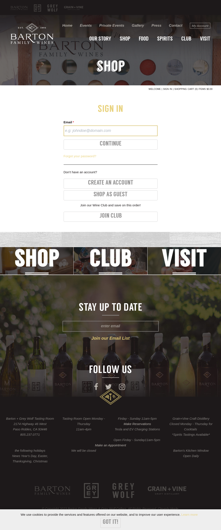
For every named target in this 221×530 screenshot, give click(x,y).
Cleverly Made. (168, 508)
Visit (205, 39)
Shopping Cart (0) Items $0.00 (193, 89)
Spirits (165, 39)
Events (86, 25)
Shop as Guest (110, 194)
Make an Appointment (110, 445)
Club (186, 39)
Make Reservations (137, 424)
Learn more (189, 514)
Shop (125, 39)
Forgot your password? (80, 156)
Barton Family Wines (19, 8)
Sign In (167, 89)
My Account (200, 26)
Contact (175, 25)
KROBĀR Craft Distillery (73, 8)
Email (69, 122)
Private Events (111, 25)
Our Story (100, 39)
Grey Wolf (52, 8)
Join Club (111, 216)
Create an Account (110, 183)
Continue (110, 144)
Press (156, 25)
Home (67, 25)
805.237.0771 (30, 434)
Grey (37, 8)
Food (144, 39)
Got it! (110, 522)
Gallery (138, 25)
